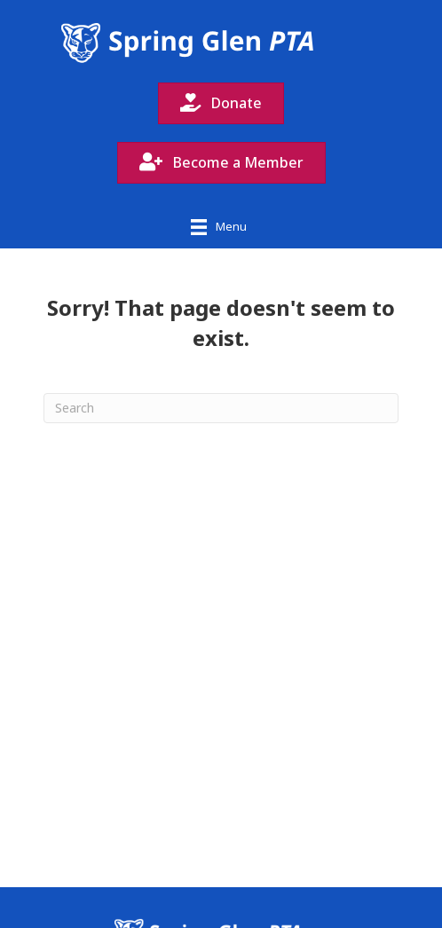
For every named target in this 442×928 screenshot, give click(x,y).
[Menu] (219, 227)
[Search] (221, 408)
